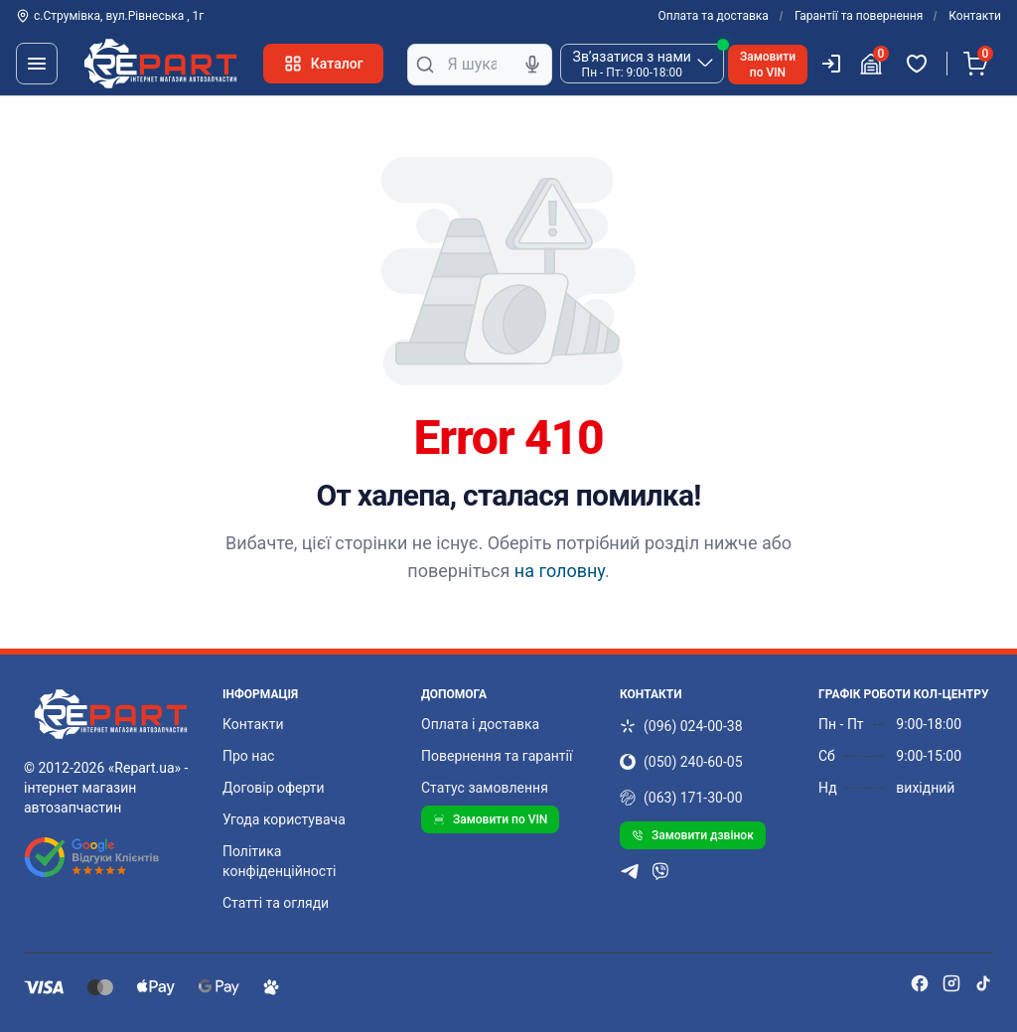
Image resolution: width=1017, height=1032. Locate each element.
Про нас (248, 756)
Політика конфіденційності (279, 861)
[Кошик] (978, 63)
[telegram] (630, 871)
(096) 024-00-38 (681, 726)
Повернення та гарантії (496, 756)
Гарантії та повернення (859, 16)
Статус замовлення (484, 788)
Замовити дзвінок (693, 835)
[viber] (660, 871)
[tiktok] (983, 983)
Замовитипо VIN (768, 64)
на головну (559, 570)
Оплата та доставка (713, 16)
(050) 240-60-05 (681, 762)
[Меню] (37, 63)
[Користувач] (831, 63)
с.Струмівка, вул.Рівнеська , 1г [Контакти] (110, 16)
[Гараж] (874, 63)
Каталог (323, 64)
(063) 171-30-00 (681, 798)
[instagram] (951, 983)
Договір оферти (273, 788)
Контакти (974, 16)
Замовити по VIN (490, 819)
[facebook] (920, 983)
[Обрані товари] (920, 63)
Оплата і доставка (480, 724)
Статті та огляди (275, 903)
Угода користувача (284, 819)
